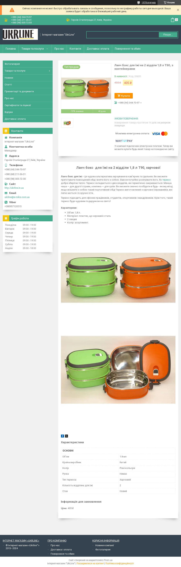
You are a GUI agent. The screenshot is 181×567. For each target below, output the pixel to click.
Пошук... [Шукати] (168, 34)
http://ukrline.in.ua (14, 187)
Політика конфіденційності (119, 563)
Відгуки (9, 112)
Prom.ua (108, 560)
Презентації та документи (19, 91)
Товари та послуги (32, 48)
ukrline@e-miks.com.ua (17, 197)
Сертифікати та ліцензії (18, 105)
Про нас (59, 48)
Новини (9, 77)
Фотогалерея (12, 64)
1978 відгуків (149, 2)
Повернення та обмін (128, 48)
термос (166, 179)
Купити (125, 95)
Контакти (75, 48)
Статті (8, 84)
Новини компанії (104, 545)
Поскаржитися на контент (90, 563)
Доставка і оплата (98, 48)
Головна (11, 48)
